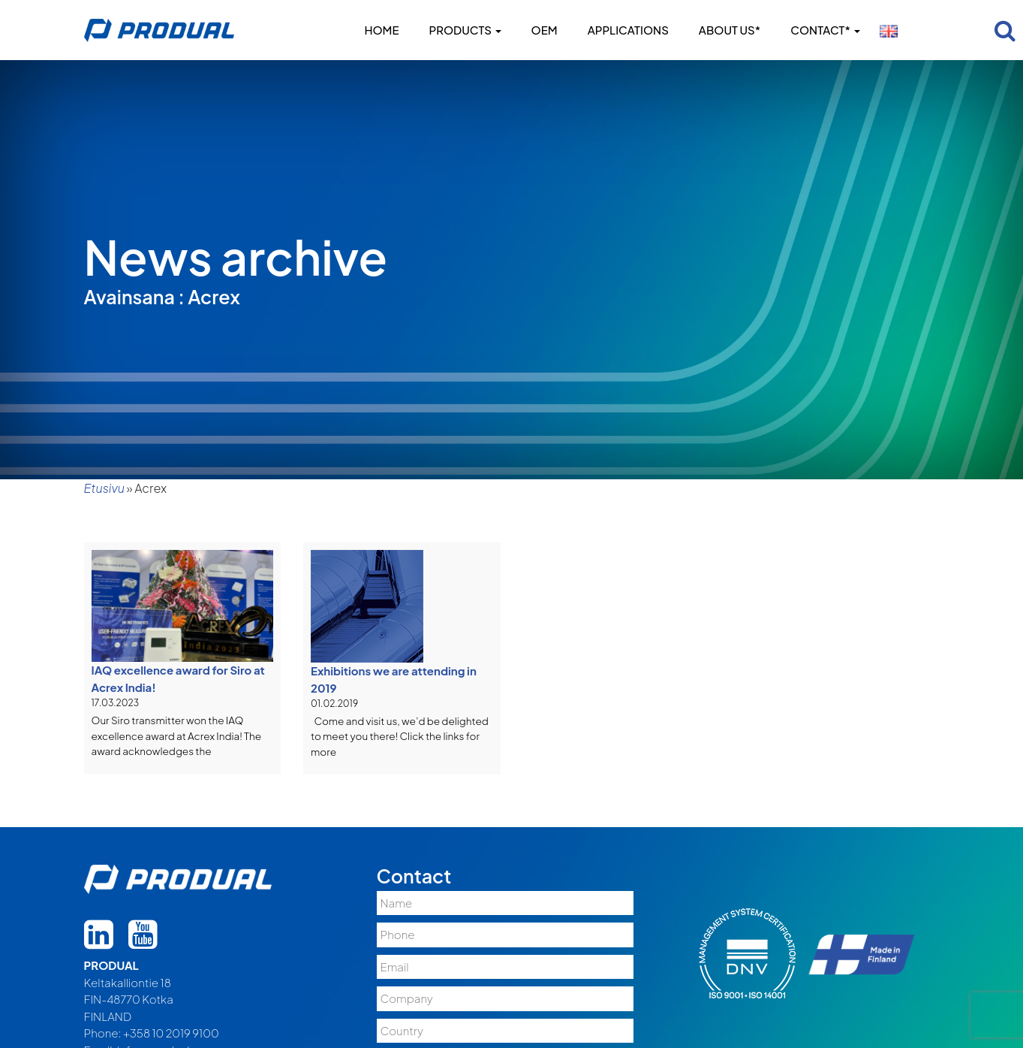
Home (381, 30)
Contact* (824, 30)
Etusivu (104, 488)
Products (465, 30)
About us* (729, 30)
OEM (544, 30)
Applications (628, 30)
